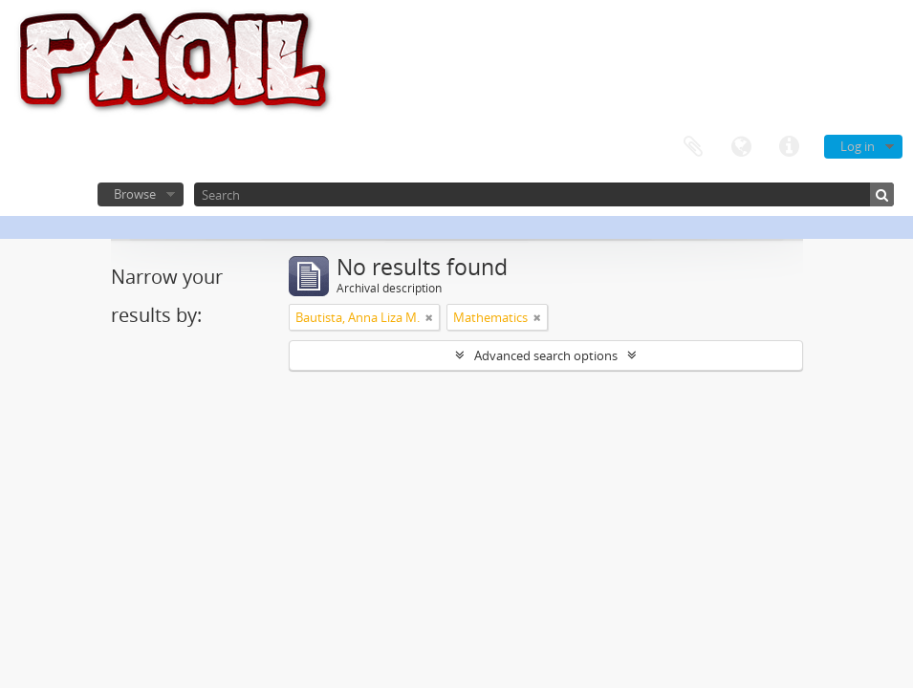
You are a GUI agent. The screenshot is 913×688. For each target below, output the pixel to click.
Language (741, 147)
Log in (857, 146)
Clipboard (693, 147)
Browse (135, 194)
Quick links (789, 147)
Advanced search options (546, 355)
